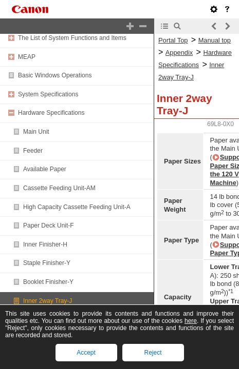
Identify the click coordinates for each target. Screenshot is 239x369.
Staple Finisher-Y (46, 262)
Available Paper (44, 169)
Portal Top (173, 40)
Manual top (214, 40)
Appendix (179, 52)
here (191, 320)
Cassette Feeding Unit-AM (59, 188)
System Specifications (48, 94)
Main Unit (36, 131)
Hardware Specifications (51, 112)
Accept (86, 352)
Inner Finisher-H (45, 244)
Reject (152, 352)
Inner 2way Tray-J (47, 300)
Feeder (33, 150)
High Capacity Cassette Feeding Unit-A (77, 207)
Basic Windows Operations (54, 75)
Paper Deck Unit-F (48, 225)
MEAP (26, 56)
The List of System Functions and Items (72, 38)
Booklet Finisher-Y (48, 281)
